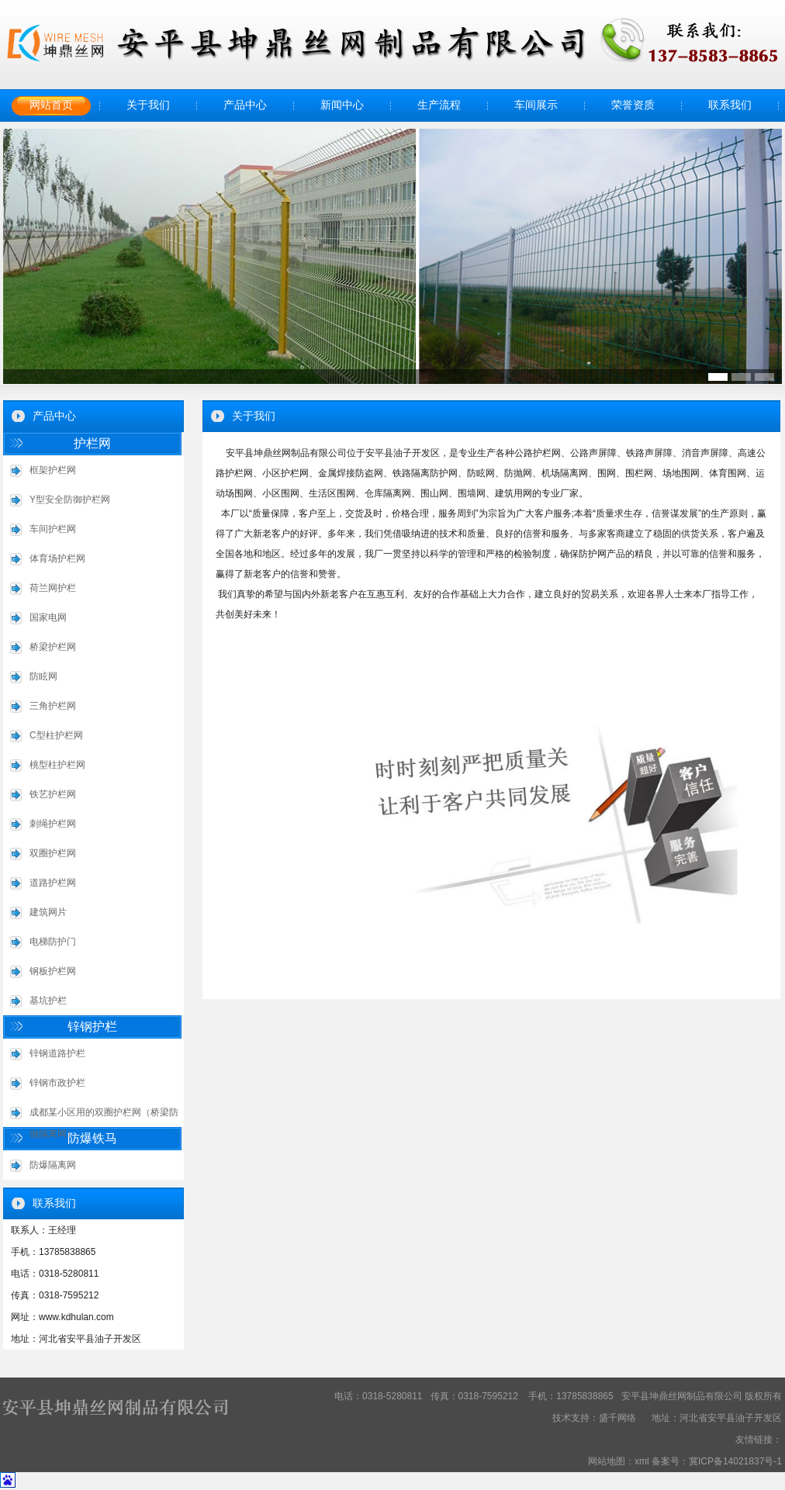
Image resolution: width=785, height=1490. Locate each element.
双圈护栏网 (52, 853)
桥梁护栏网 (52, 646)
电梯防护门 (52, 941)
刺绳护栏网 (52, 823)
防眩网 (43, 676)
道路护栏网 (52, 882)
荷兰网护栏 (52, 588)
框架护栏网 (52, 470)
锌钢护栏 (92, 1026)
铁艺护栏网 (52, 794)
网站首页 (51, 105)
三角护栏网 (52, 705)
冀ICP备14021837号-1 (735, 1461)
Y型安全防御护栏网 (69, 499)
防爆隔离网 (52, 1165)
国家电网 (48, 617)
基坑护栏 (48, 1000)
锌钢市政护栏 (57, 1082)
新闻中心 (342, 105)
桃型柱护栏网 (57, 764)
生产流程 (439, 105)
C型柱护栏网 (56, 735)
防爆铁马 (92, 1138)
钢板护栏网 (52, 971)
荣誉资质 (633, 105)
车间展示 (536, 105)
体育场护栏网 (57, 558)
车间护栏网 (52, 529)
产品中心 (245, 105)
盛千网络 (617, 1417)
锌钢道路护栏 (57, 1053)
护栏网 (92, 443)
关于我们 (148, 105)
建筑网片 (48, 912)
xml (642, 1461)
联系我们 (730, 105)
